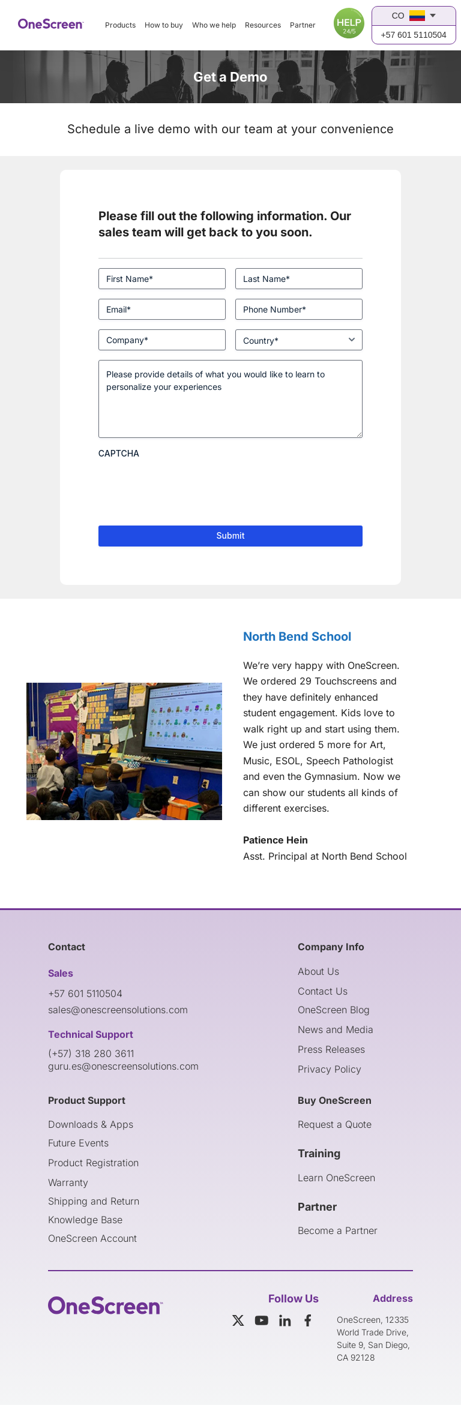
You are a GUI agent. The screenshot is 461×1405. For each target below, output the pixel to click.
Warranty (68, 1182)
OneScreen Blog (334, 1010)
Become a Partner (338, 1230)
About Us (318, 971)
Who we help (214, 24)
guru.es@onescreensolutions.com (123, 1066)
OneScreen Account (92, 1238)
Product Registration (93, 1163)
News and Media (335, 1029)
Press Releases (331, 1049)
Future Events (78, 1143)
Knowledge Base (85, 1220)
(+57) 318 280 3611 (91, 1053)
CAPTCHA (118, 453)
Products (120, 24)
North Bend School (297, 636)
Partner (303, 24)
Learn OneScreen (336, 1178)
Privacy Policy (329, 1069)
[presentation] (189, 487)
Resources (263, 24)
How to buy (164, 24)
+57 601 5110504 (413, 35)
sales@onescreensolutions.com (118, 1010)
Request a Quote (335, 1124)
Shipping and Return (93, 1201)
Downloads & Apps (90, 1124)
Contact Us (323, 991)
